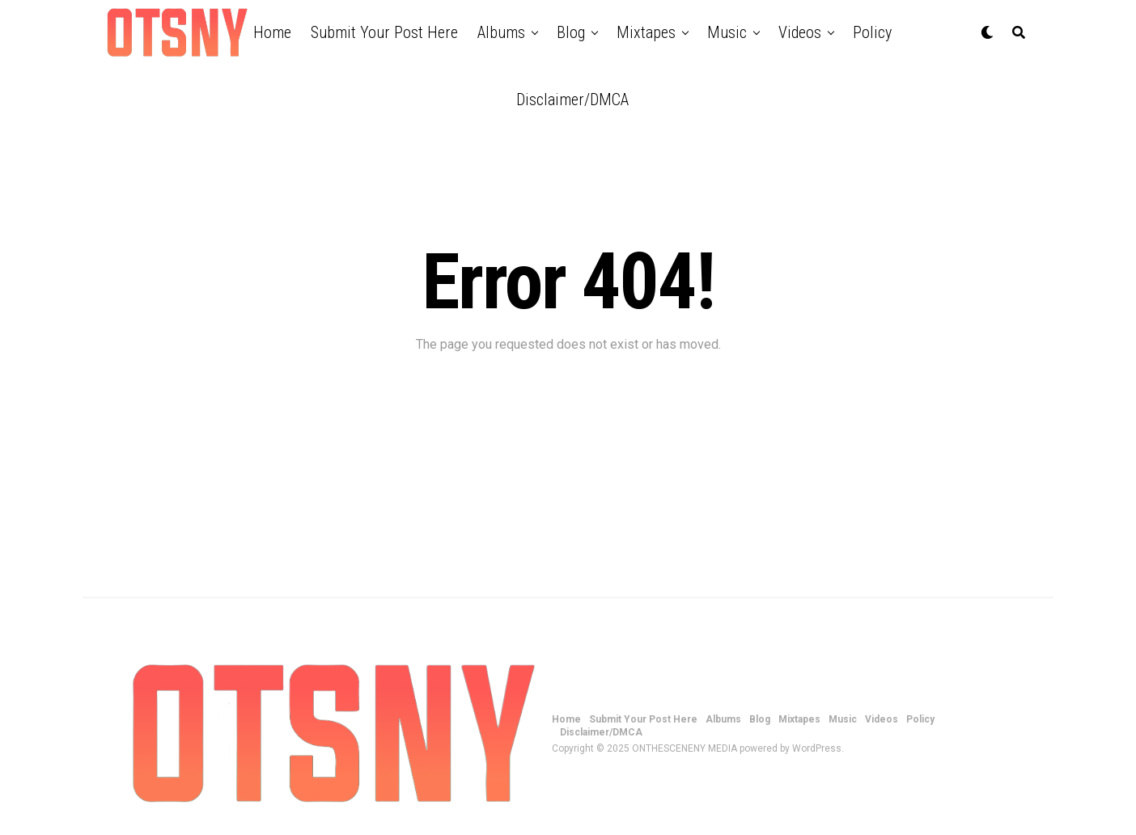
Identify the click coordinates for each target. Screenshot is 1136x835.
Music (727, 32)
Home (272, 32)
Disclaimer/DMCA (572, 99)
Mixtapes (646, 32)
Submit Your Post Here (384, 32)
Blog (571, 32)
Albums (501, 32)
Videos (799, 32)
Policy (872, 32)
